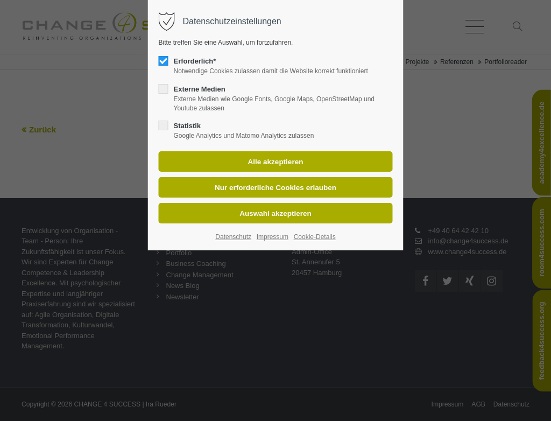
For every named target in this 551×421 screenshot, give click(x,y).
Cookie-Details (315, 237)
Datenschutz (233, 237)
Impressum (272, 237)
